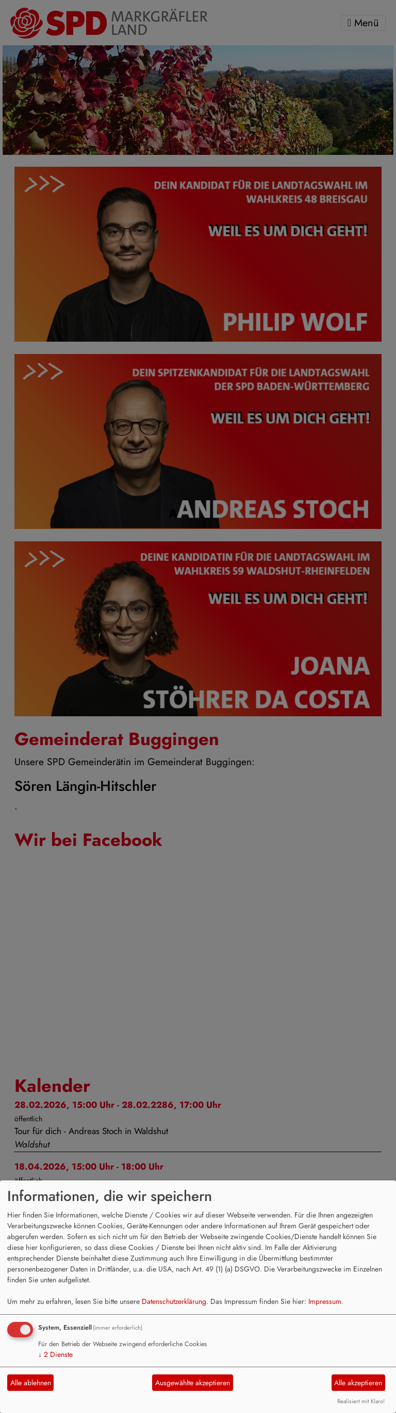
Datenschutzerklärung (174, 1301)
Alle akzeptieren (358, 1382)
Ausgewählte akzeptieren (192, 1382)
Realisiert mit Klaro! (361, 1401)
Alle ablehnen (30, 1382)
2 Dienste (55, 1354)
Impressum (324, 1301)
